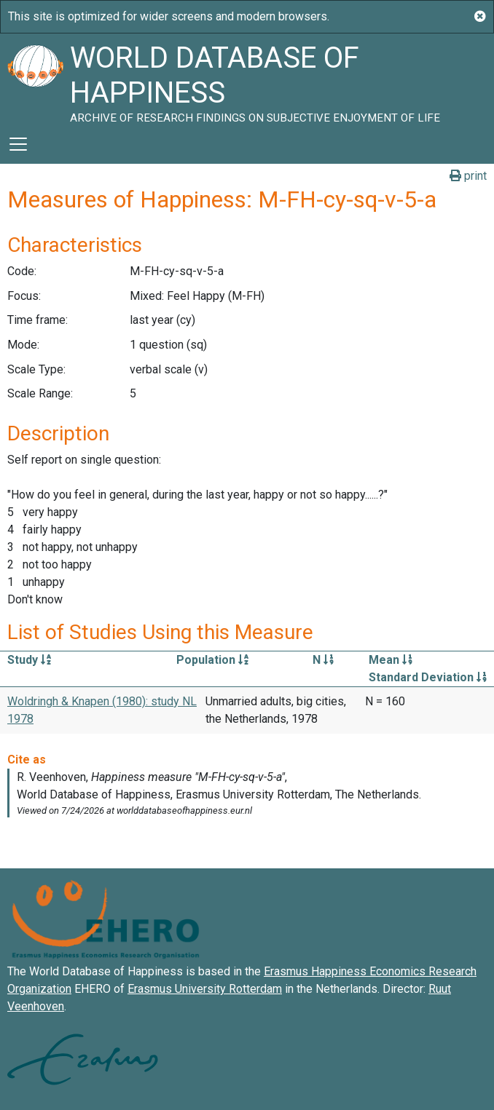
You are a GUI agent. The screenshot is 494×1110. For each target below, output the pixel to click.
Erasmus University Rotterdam (205, 989)
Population (212, 660)
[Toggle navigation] (18, 144)
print (468, 176)
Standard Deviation (428, 677)
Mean (390, 660)
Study (29, 660)
